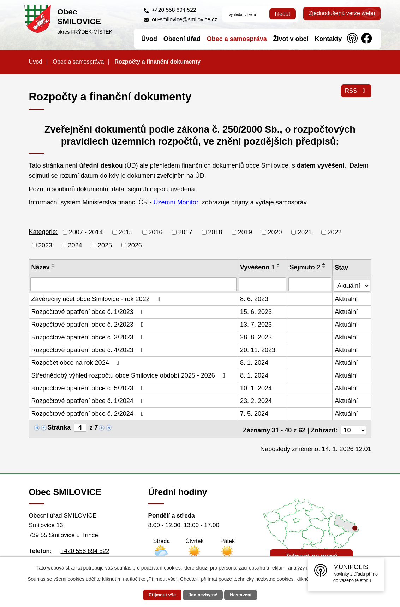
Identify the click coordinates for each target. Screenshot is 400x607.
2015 (126, 232)
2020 (275, 232)
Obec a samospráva (78, 61)
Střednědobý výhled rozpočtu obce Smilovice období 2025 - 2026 (129, 374)
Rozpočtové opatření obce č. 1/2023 (89, 310)
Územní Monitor (177, 202)
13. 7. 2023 (256, 323)
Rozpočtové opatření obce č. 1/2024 (89, 399)
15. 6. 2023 (256, 310)
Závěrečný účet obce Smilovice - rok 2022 (97, 298)
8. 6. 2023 (254, 298)
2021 (305, 232)
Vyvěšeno (257, 267)
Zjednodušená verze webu (342, 13)
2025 (105, 245)
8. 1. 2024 (254, 361)
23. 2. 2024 (256, 399)
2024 (75, 245)
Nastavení (246, 595)
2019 (245, 232)
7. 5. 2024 (254, 412)
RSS (355, 93)
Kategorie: (43, 231)
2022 (335, 232)
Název (40, 267)
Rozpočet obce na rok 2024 (76, 361)
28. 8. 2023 (256, 336)
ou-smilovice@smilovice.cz (184, 19)
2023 (45, 245)
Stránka (59, 426)
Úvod (35, 61)
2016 (155, 232)
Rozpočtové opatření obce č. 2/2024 (89, 412)
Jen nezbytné (203, 595)
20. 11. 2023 (258, 348)
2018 (215, 232)
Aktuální (346, 298)
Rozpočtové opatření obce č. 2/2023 (89, 323)
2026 (135, 245)
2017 (185, 232)
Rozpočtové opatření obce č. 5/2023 (89, 387)
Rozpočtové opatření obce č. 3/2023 (89, 336)
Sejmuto (305, 267)
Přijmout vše (156, 595)
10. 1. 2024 (256, 387)
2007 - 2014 (86, 232)
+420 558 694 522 (174, 10)
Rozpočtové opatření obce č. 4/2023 (89, 348)
